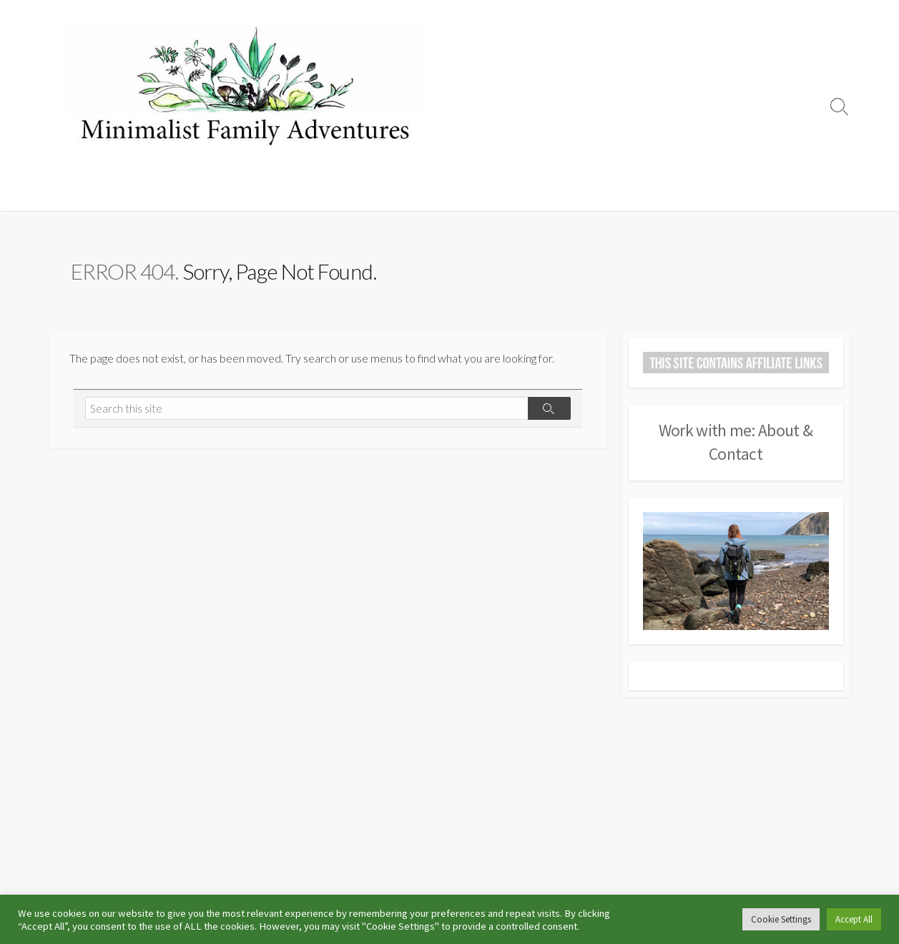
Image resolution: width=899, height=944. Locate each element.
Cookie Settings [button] (781, 919)
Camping (122, 193)
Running (324, 193)
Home (72, 193)
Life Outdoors (392, 193)
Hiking (275, 193)
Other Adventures (591, 193)
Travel (516, 193)
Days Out (463, 193)
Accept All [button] (854, 919)
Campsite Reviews (202, 193)
